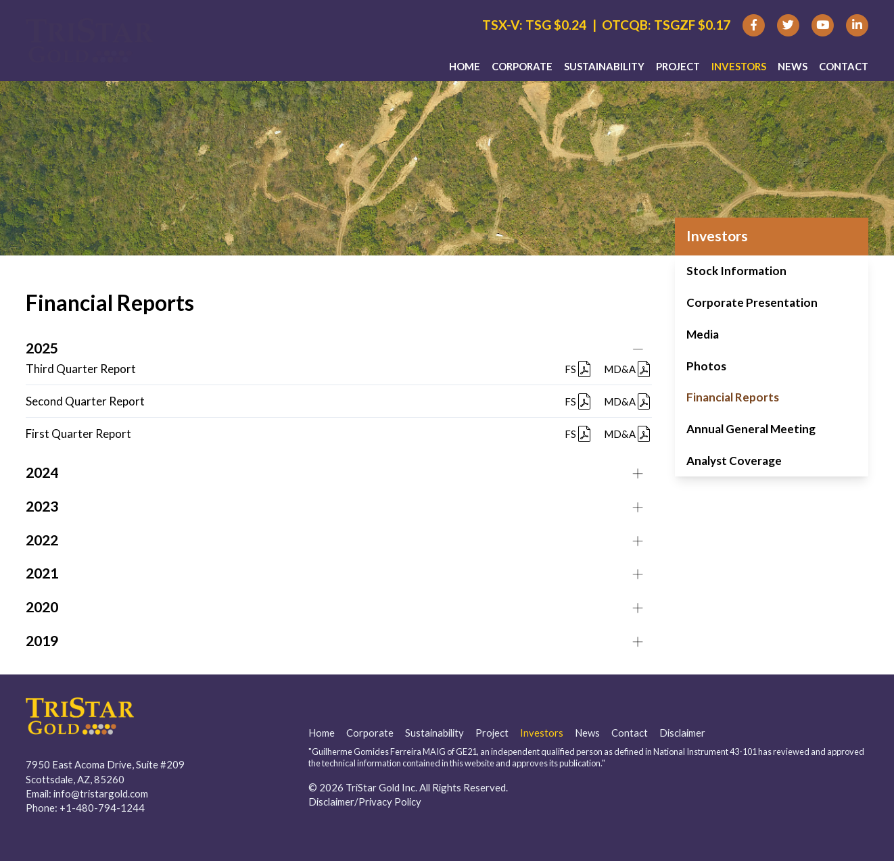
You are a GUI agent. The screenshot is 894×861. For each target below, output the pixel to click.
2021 (42, 573)
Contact (843, 68)
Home (464, 68)
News (792, 68)
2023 (42, 506)
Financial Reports (732, 397)
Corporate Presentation (752, 302)
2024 (42, 472)
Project (678, 68)
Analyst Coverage (734, 460)
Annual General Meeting (751, 429)
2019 (42, 640)
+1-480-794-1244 (102, 808)
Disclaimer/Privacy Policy (364, 801)
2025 (42, 348)
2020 (42, 607)
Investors (738, 68)
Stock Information (736, 271)
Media (702, 334)
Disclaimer (682, 733)
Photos (706, 366)
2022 (42, 540)
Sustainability (604, 68)
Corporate (522, 68)
